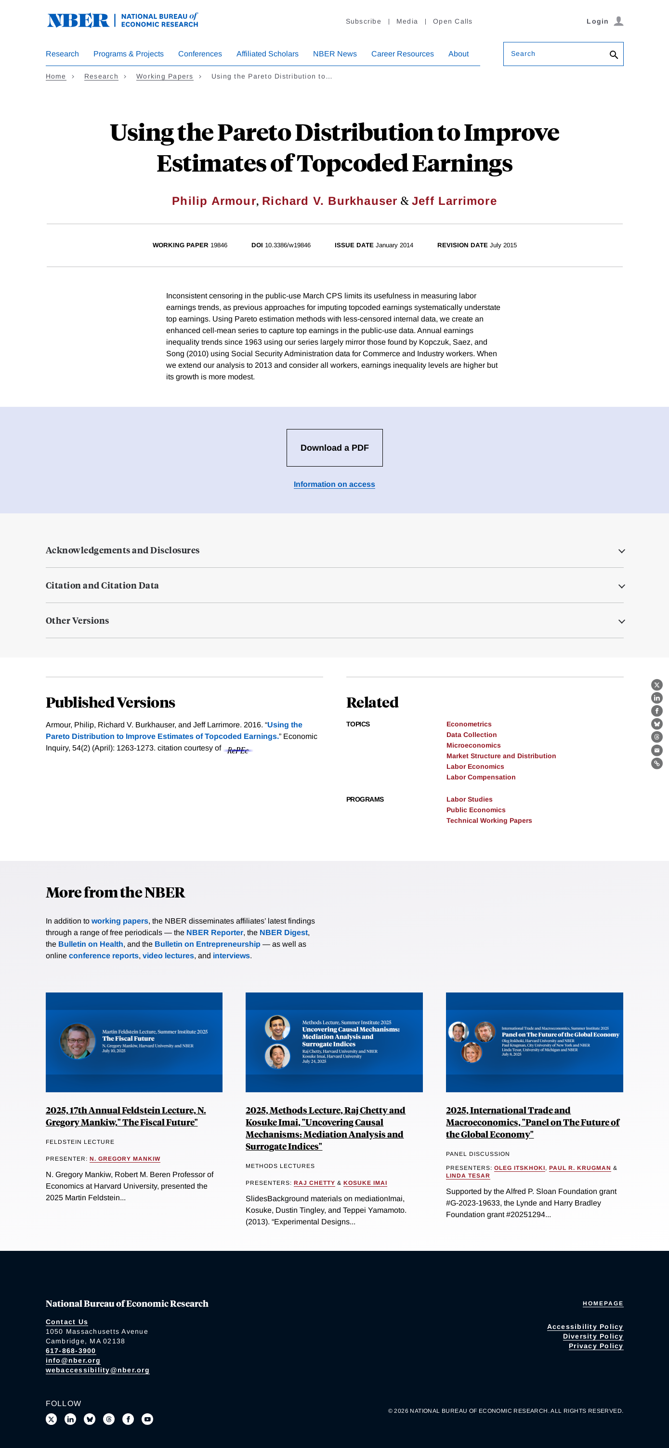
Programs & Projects (128, 54)
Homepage (603, 1303)
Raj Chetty (314, 1183)
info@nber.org (73, 1360)
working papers (120, 921)
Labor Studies (469, 799)
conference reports (104, 956)
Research (62, 54)
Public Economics (476, 810)
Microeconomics (473, 745)
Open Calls (453, 21)
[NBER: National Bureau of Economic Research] (130, 25)
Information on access (334, 484)
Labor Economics (475, 766)
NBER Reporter (214, 932)
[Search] (614, 55)
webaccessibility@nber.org (98, 1370)
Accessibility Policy (585, 1326)
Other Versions (77, 620)
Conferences (200, 54)
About (458, 54)
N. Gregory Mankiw (125, 1158)
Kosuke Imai (365, 1183)
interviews (231, 956)
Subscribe (363, 21)
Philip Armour (214, 200)
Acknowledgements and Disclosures (123, 550)
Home (56, 76)
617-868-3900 (71, 1350)
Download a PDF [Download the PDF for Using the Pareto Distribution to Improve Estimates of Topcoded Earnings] (335, 448)
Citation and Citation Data (102, 585)
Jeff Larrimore (454, 200)
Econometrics (469, 724)
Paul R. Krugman (580, 1168)
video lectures (168, 956)
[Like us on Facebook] (128, 1419)
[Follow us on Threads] (109, 1419)
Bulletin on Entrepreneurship (208, 944)
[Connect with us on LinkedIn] (70, 1419)
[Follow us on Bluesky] (89, 1419)
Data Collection (471, 734)
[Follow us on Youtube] (147, 1419)
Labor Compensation (481, 777)
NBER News (335, 54)
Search (523, 53)
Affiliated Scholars (267, 54)
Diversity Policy (593, 1336)
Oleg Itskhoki (519, 1168)
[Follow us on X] (51, 1419)
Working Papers (165, 76)
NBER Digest (284, 932)
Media (407, 21)
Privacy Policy (596, 1346)
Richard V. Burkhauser (329, 200)
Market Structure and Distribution (501, 756)
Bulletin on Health (90, 944)
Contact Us (67, 1322)
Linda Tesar (468, 1175)
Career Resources (402, 54)
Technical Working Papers (489, 820)
